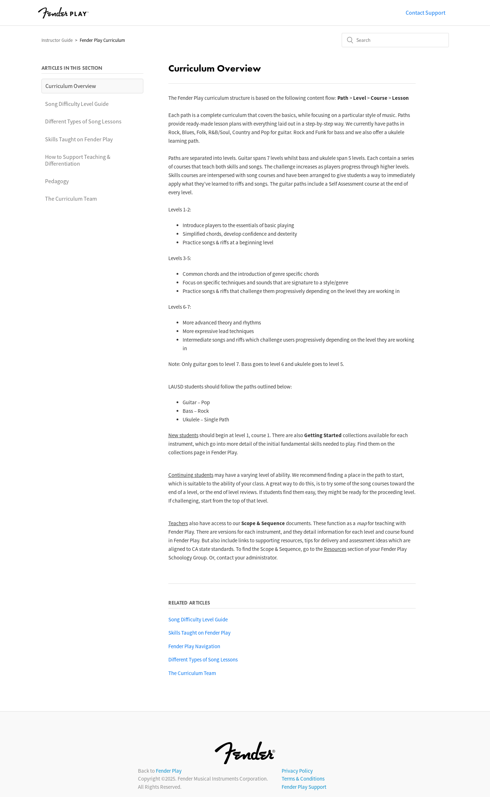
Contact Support (425, 12)
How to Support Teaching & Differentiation (77, 160)
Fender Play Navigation (194, 646)
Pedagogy (57, 181)
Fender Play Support (304, 786)
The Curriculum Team (71, 198)
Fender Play (169, 770)
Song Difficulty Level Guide (77, 103)
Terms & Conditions (303, 778)
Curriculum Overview (70, 85)
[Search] (395, 40)
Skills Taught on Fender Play (79, 139)
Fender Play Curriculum (102, 40)
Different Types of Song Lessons (83, 121)
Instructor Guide (57, 40)
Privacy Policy (297, 770)
